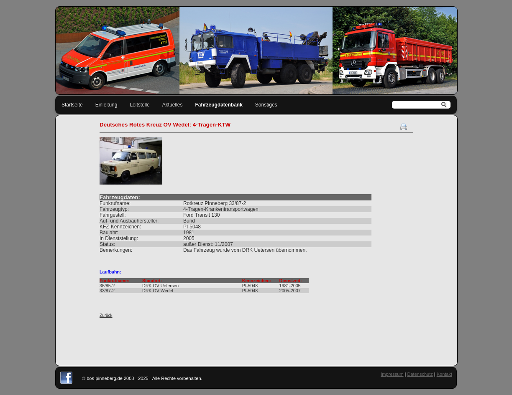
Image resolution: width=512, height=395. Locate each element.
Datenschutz (420, 374)
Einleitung (106, 105)
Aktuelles (172, 105)
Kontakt (444, 374)
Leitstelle (139, 105)
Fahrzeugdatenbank (219, 105)
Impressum (392, 374)
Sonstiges (266, 105)
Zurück (106, 315)
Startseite (72, 105)
